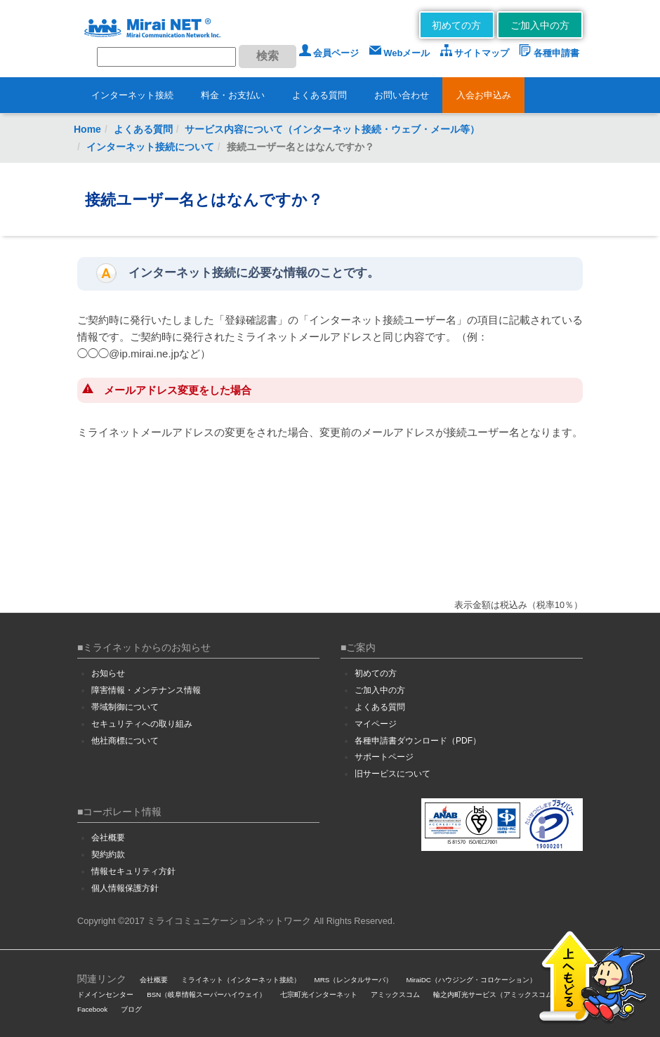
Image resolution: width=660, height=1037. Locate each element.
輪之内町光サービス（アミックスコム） (496, 994)
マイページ (376, 724)
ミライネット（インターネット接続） (241, 980)
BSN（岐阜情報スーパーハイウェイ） (206, 994)
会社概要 (108, 838)
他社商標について (125, 741)
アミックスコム (395, 994)
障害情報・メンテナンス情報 (146, 690)
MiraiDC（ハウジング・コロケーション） (471, 980)
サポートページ (384, 757)
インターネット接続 (132, 95)
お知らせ (108, 673)
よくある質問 (319, 95)
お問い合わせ (401, 95)
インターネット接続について (150, 146)
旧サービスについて (392, 774)
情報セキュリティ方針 (133, 871)
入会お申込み (483, 95)
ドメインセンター (105, 994)
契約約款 (108, 854)
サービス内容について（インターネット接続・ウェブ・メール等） (332, 129)
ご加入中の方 (539, 25)
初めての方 (456, 25)
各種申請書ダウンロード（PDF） (418, 741)
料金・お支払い (233, 95)
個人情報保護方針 (125, 888)
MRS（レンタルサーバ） (354, 980)
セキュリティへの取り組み (141, 724)
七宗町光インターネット (318, 994)
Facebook (92, 1009)
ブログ (131, 1009)
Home (87, 129)
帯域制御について (125, 707)
